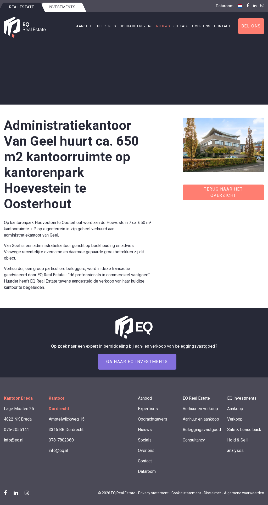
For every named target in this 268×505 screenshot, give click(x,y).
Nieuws (163, 26)
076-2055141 (16, 429)
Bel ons (251, 26)
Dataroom (224, 5)
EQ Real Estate (196, 398)
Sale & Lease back (244, 429)
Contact (222, 26)
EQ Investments (241, 398)
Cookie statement (186, 493)
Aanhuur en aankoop (201, 419)
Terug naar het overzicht (223, 192)
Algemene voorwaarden (244, 493)
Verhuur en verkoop (200, 408)
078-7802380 (61, 440)
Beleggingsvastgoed (202, 429)
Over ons (201, 26)
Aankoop (235, 408)
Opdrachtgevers (136, 26)
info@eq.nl (13, 440)
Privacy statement (153, 493)
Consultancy (194, 440)
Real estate (21, 7)
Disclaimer (212, 493)
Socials (181, 26)
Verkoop (235, 419)
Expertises (105, 26)
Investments (62, 7)
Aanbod (83, 26)
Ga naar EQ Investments (137, 361)
